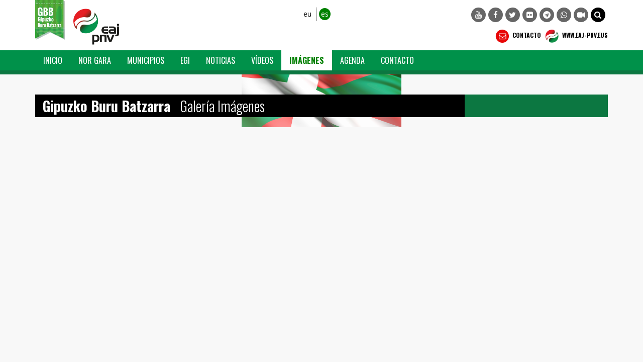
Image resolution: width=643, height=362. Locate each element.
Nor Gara (94, 60)
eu (307, 14)
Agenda (352, 60)
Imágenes (306, 60)
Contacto (517, 36)
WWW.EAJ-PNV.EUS (575, 36)
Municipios (145, 60)
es (325, 14)
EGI (185, 60)
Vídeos (262, 60)
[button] (598, 15)
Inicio (52, 60)
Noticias (220, 60)
